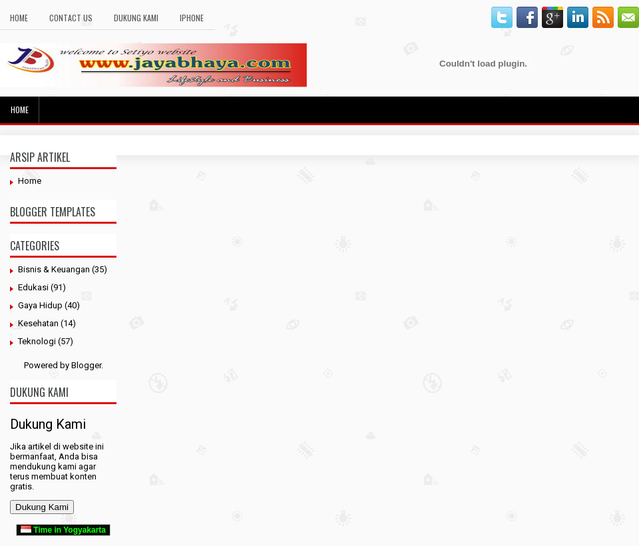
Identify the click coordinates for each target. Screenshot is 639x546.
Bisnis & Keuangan (54, 269)
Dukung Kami (136, 17)
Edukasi (33, 287)
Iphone (192, 17)
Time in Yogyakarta (63, 530)
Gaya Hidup (40, 305)
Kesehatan (38, 323)
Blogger (86, 365)
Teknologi (37, 341)
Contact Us (71, 17)
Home (19, 17)
